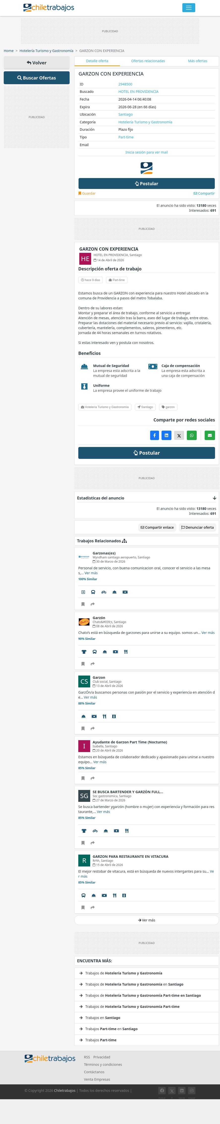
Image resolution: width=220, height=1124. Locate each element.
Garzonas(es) (104, 553)
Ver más (91, 573)
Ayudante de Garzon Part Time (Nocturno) (130, 742)
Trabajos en (100, 1017)
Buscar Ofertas (36, 78)
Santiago (125, 114)
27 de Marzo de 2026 (109, 800)
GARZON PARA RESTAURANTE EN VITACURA (130, 856)
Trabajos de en (131, 984)
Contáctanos (94, 1072)
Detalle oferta (97, 60)
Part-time (126, 137)
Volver (37, 63)
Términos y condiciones (103, 1064)
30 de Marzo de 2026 (109, 561)
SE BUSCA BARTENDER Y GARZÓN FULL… (128, 791)
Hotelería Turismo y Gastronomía (46, 50)
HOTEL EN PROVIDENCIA (138, 91)
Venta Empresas (97, 1079)
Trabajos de (121, 973)
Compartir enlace (157, 527)
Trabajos (98, 1040)
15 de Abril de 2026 (108, 865)
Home (9, 50)
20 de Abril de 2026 (108, 750)
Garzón (99, 617)
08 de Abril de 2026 (108, 626)
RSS (87, 1057)
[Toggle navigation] (188, 7)
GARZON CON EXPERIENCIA (108, 249)
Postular (146, 183)
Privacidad (101, 1057)
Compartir (204, 193)
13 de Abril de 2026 (108, 686)
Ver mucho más (89, 927)
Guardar (87, 193)
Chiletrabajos (64, 1090)
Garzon (99, 677)
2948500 (125, 84)
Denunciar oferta (197, 527)
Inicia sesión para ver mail (147, 152)
